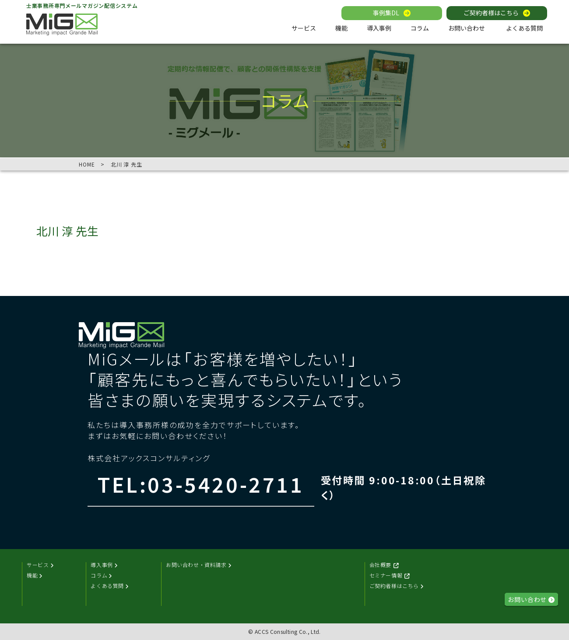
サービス (304, 28)
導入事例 (379, 28)
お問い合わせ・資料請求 (199, 565)
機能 (341, 28)
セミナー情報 (390, 576)
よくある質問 (524, 28)
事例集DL (386, 13)
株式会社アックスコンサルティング (149, 457)
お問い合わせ (466, 28)
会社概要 (384, 565)
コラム (420, 28)
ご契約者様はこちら (491, 13)
